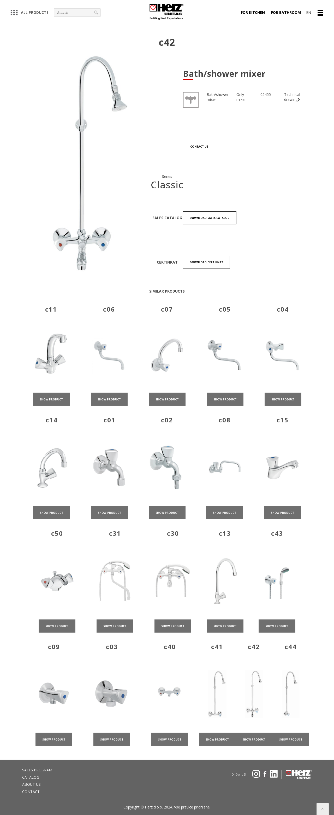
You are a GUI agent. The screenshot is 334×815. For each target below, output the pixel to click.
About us (31, 784)
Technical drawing (292, 97)
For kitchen (253, 12)
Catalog (30, 777)
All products (29, 12)
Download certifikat (206, 262)
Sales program (37, 769)
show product (51, 406)
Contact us (199, 146)
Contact (31, 791)
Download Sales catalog (210, 218)
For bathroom (286, 12)
